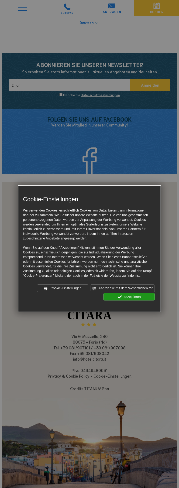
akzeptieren (129, 297)
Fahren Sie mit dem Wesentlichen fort (122, 288)
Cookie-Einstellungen (62, 288)
